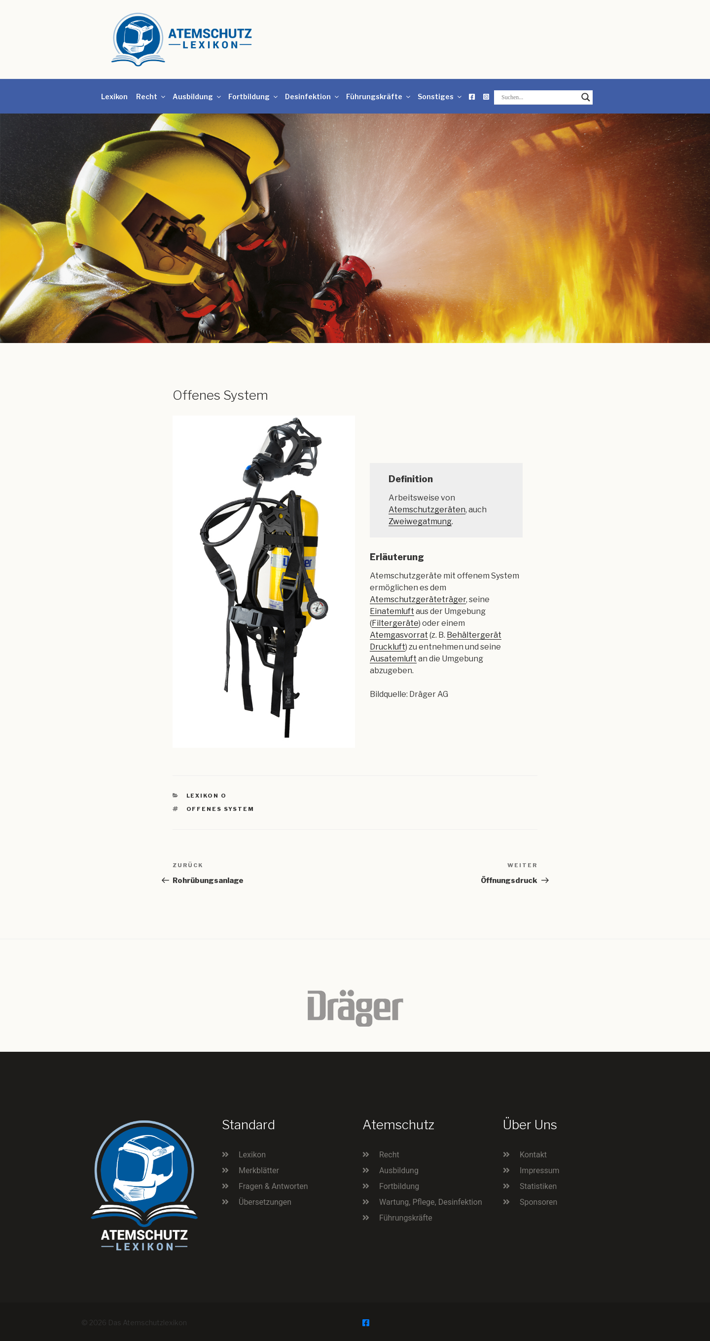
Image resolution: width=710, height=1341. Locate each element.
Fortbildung (253, 96)
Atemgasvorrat (399, 635)
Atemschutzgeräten (427, 509)
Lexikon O (206, 795)
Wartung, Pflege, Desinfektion (430, 1202)
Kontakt (533, 1154)
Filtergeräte (395, 623)
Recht (151, 96)
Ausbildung (197, 96)
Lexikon (114, 96)
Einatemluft (392, 611)
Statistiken (538, 1186)
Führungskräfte (379, 96)
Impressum (540, 1170)
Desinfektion (312, 96)
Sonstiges (440, 96)
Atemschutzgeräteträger (418, 599)
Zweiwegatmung (420, 521)
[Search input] (538, 97)
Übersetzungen (265, 1202)
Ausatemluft (393, 658)
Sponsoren (538, 1202)
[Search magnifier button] (586, 97)
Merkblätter (259, 1170)
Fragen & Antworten (273, 1186)
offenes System (220, 808)
